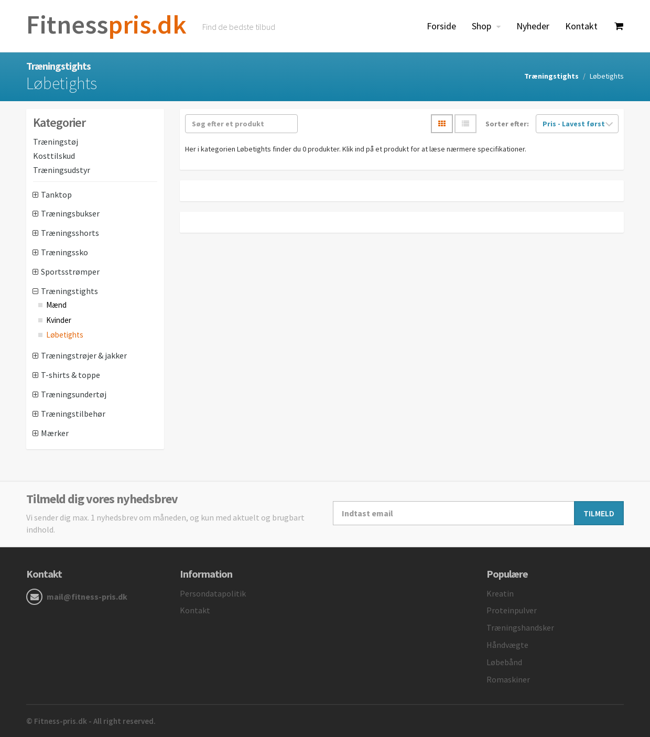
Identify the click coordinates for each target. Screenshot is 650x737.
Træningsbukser (70, 213)
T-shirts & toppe (70, 375)
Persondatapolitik (213, 593)
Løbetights (64, 335)
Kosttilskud (54, 155)
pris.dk (106, 24)
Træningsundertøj (73, 394)
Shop (482, 26)
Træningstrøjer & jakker (84, 355)
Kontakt (581, 26)
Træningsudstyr (61, 170)
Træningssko (64, 252)
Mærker (55, 433)
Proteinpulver (511, 610)
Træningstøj (55, 141)
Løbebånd (504, 662)
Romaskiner (508, 679)
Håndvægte (507, 645)
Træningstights (551, 76)
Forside (441, 26)
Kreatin (500, 593)
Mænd (56, 305)
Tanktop (56, 194)
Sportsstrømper (70, 271)
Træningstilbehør (73, 413)
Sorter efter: (507, 123)
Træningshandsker (520, 627)
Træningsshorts (70, 232)
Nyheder (532, 26)
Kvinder (58, 320)
